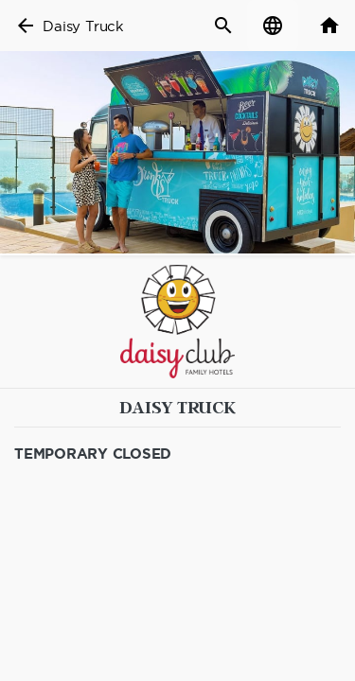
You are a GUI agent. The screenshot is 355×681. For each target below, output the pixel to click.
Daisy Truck (83, 26)
